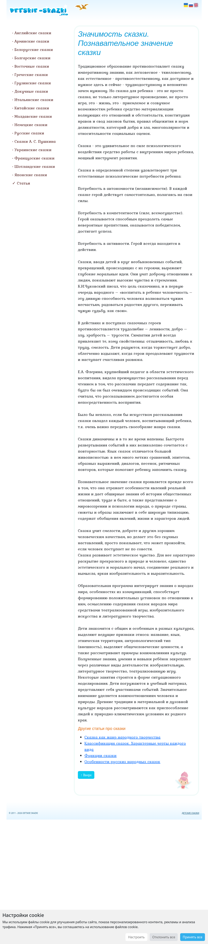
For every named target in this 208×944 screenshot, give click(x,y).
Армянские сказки (31, 41)
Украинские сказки (32, 150)
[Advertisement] (104, 881)
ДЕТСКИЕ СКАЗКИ (190, 813)
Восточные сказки (31, 66)
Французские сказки (34, 158)
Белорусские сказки (33, 49)
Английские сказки (32, 33)
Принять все (192, 937)
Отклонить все (163, 937)
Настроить (136, 937)
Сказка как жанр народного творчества (122, 737)
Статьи (23, 183)
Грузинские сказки (32, 83)
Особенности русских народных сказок (122, 761)
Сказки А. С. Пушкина (35, 141)
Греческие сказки (31, 74)
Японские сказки (30, 175)
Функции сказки (100, 755)
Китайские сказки (31, 108)
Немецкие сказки (30, 125)
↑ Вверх (86, 775)
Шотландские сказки (34, 166)
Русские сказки (29, 133)
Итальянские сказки (33, 100)
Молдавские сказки (33, 116)
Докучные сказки (31, 91)
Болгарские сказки (32, 58)
